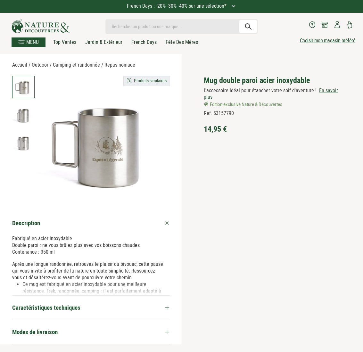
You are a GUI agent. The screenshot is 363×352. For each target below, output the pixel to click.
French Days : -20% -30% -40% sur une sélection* (177, 6)
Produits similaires (150, 80)
